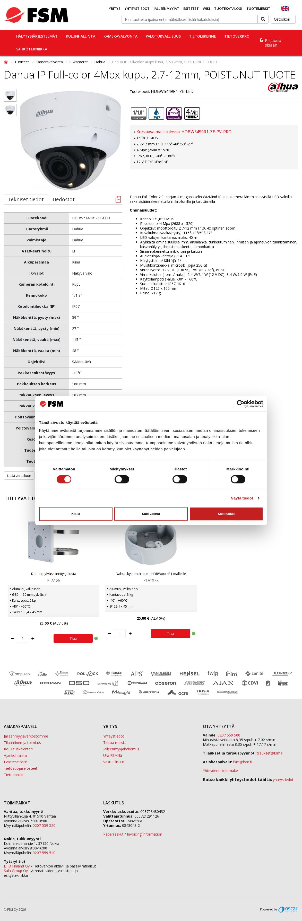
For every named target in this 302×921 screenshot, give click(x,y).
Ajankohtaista (15, 755)
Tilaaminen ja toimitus (22, 742)
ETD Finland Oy (17, 866)
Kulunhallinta (80, 36)
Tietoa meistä (114, 742)
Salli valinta (151, 514)
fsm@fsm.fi (242, 761)
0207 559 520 (44, 825)
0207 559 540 (44, 852)
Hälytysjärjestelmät (37, 36)
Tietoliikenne (202, 36)
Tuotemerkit (258, 8)
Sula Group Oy (16, 870)
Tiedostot (63, 199)
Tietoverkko (236, 36)
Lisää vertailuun (19, 475)
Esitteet (191, 8)
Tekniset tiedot (26, 199)
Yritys (114, 8)
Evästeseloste (15, 761)
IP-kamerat (79, 61)
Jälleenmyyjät (166, 8)
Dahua (100, 61)
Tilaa (73, 638)
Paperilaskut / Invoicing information (132, 834)
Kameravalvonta (120, 36)
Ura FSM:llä (112, 755)
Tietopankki (13, 774)
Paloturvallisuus (163, 36)
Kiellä (75, 514)
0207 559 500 (229, 735)
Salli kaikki (226, 514)
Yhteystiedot (137, 8)
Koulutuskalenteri (18, 749)
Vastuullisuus (114, 761)
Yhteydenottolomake (220, 770)
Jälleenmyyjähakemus (121, 749)
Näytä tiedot (242, 498)
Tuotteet (22, 61)
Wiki (206, 8)
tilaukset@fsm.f (270, 753)
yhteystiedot (283, 779)
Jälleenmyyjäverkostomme (26, 736)
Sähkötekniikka (31, 49)
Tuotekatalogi (228, 8)
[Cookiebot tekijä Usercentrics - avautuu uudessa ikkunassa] (240, 404)
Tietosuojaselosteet (20, 768)
